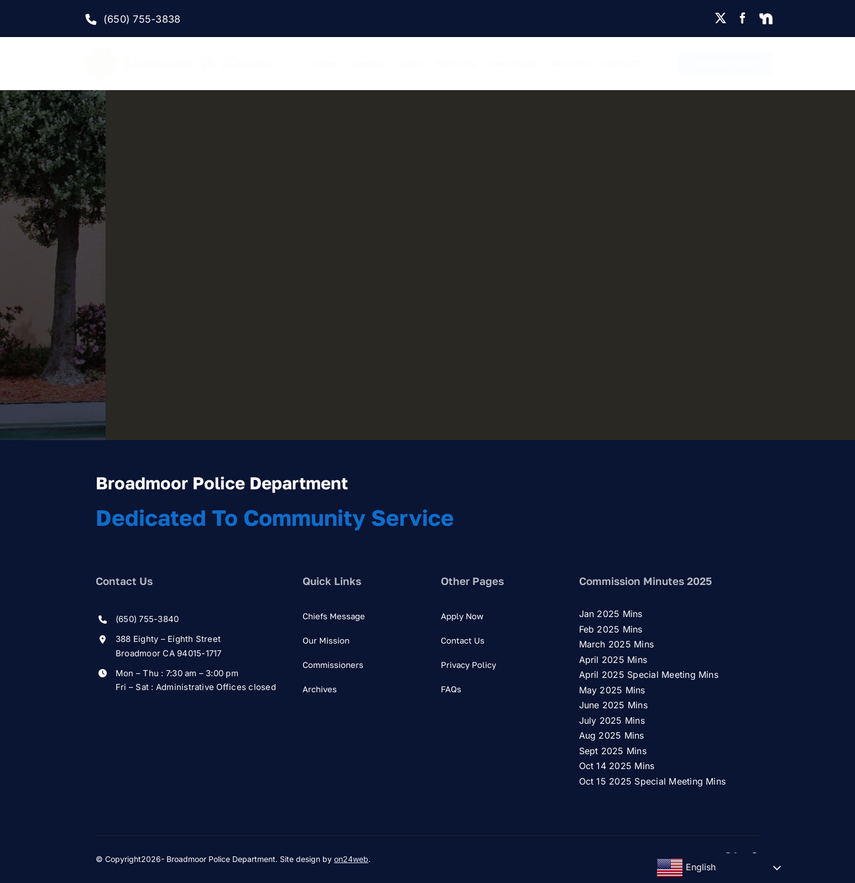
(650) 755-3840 (147, 619)
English (686, 868)
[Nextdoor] (766, 19)
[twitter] (720, 18)
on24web (351, 859)
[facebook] (742, 18)
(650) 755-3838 (141, 19)
